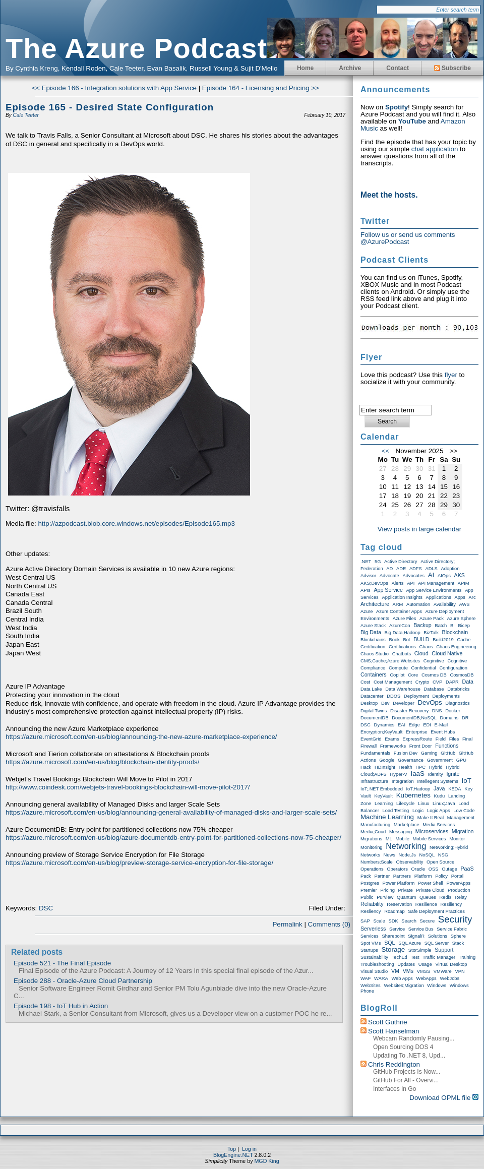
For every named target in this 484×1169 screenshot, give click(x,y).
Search (408, 921)
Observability (409, 862)
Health (405, 767)
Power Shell (430, 883)
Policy (441, 876)
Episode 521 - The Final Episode (62, 963)
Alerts (398, 583)
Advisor (368, 575)
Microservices (431, 831)
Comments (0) (329, 924)
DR (465, 717)
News (389, 854)
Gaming (429, 753)
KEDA (454, 788)
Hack (365, 767)
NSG (443, 854)
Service (397, 929)
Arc (472, 597)
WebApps (426, 978)
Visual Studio (374, 971)
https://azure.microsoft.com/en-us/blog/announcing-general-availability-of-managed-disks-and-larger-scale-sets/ (171, 812)
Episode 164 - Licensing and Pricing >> (260, 88)
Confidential (423, 667)
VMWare (443, 971)
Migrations (371, 838)
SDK (393, 921)
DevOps (429, 702)
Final (467, 739)
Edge (414, 724)
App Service (388, 590)
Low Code (463, 810)
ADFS (415, 568)
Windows (436, 985)
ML (389, 838)
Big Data (370, 632)
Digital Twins (373, 710)
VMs (408, 971)
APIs (365, 590)
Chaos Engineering (456, 646)
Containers (373, 674)
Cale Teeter (25, 115)
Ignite (452, 774)
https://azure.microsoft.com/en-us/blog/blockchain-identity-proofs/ (102, 762)
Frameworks (393, 746)
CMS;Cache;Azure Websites (390, 660)
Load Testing (396, 810)
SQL (389, 943)
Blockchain (455, 632)
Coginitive (434, 660)
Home (305, 68)
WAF (365, 978)
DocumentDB (374, 717)
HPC (420, 767)
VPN (459, 971)
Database (434, 689)
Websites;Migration (404, 985)
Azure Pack (431, 618)
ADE (401, 568)
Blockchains (373, 639)
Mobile (402, 838)
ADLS (431, 568)
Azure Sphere (461, 618)
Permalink (287, 924)
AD (389, 568)
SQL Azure (409, 943)
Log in (249, 1149)
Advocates (413, 575)
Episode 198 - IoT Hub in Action (61, 1006)
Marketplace (406, 824)
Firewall (368, 746)
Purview (385, 897)
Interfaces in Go (394, 1088)
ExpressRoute (417, 739)
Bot (406, 639)
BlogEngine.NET (233, 1155)
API (410, 583)
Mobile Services (429, 838)
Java (439, 788)
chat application (434, 149)
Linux (423, 803)
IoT (466, 780)
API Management (436, 583)
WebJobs (449, 978)
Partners (402, 876)
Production (459, 890)
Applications (438, 597)
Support (444, 950)
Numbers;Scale (376, 862)
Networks (370, 854)
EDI (427, 724)
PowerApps (458, 883)
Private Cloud (430, 890)
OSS (434, 869)
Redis (445, 897)
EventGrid (370, 739)
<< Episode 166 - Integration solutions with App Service (114, 88)
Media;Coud (373, 831)
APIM (463, 583)
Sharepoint (393, 936)
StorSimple (420, 950)
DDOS (393, 696)
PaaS (466, 869)
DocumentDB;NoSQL (414, 717)
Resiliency (451, 904)
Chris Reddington (394, 1064)
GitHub (448, 753)
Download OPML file (443, 1097)
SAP (365, 921)
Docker (452, 710)
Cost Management (393, 682)
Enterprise (417, 731)
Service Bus (421, 929)
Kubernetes (413, 795)
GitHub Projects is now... (406, 1071)
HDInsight (385, 767)
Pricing (387, 890)
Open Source (440, 862)
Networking (406, 846)
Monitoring (371, 847)
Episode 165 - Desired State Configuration (110, 107)
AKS (459, 575)
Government (440, 760)
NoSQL (427, 854)
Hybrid (436, 767)
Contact (397, 68)
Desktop (369, 703)
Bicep (464, 625)
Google (386, 760)
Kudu (439, 795)
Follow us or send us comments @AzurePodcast (407, 238)
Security (455, 919)
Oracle (418, 869)
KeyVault (383, 795)
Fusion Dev (405, 753)
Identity (435, 774)
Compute (398, 667)
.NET (365, 561)
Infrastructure (374, 781)
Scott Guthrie (387, 1022)
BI (452, 625)
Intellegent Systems (437, 781)
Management (460, 817)
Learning (384, 803)
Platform (423, 876)
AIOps (444, 575)
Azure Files (404, 618)
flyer (451, 375)
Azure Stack (373, 625)
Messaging (400, 831)
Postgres (369, 883)
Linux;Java (444, 803)
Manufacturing (375, 824)
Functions (446, 746)
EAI (401, 724)
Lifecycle (405, 803)
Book (394, 639)
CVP (437, 682)
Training (467, 957)
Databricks (458, 689)
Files (454, 739)
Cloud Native (447, 653)
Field (441, 739)
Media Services (438, 824)
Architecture (374, 604)
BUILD (421, 639)
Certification (372, 646)
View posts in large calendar (419, 529)
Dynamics (384, 724)
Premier (368, 890)
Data (468, 682)
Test (415, 957)
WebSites (370, 985)
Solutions (437, 936)
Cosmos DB (434, 675)
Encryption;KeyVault (381, 731)
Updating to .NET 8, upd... (409, 1055)
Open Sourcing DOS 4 (403, 1047)
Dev (385, 703)
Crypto (422, 682)
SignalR (416, 936)
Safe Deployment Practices (436, 911)
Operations (372, 869)
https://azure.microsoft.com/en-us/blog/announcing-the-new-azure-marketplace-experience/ (141, 737)
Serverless (373, 929)
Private (405, 890)
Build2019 (443, 639)
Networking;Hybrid (449, 847)
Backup (422, 625)
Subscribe (452, 68)
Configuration (454, 667)
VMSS (423, 971)
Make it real (430, 817)
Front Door (420, 746)
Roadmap (394, 911)
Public (366, 897)
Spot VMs (370, 943)
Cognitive (457, 660)
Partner (382, 876)
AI (431, 575)
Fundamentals (375, 753)
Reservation (399, 904)
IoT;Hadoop (418, 788)
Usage (425, 964)
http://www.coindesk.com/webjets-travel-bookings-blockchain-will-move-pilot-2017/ (128, 787)
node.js (407, 854)
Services (369, 936)
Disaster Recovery (409, 710)
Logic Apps (438, 810)
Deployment (416, 696)
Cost (365, 682)
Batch (441, 625)
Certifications (402, 646)
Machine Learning (387, 817)
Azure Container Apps (399, 611)
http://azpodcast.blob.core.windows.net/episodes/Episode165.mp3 (136, 523)
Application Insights (402, 597)
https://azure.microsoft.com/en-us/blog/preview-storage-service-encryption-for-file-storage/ (139, 863)
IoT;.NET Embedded (381, 788)
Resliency (370, 911)
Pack (365, 876)
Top (231, 1149)
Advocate (389, 575)
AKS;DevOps (374, 583)
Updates (406, 964)
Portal (457, 876)
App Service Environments (434, 590)
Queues (427, 897)
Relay (461, 897)
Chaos (426, 646)
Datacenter (372, 696)
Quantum (406, 897)
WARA (381, 978)
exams (392, 739)
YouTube (412, 121)
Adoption (450, 568)
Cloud (421, 653)
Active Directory (400, 561)
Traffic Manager (438, 957)
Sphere (458, 936)
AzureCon (399, 625)
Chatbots (401, 653)
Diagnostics (457, 703)
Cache (463, 639)
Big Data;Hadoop (402, 632)
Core (413, 675)
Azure (366, 611)
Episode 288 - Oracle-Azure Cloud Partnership (83, 981)
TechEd (399, 957)
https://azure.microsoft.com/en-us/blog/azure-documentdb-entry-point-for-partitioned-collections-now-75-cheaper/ (173, 837)
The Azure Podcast (136, 48)
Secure (427, 921)
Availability (445, 604)
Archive (350, 68)
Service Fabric (452, 929)
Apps (460, 597)
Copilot (397, 675)
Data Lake (371, 689)
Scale (379, 921)
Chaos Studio (374, 653)
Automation (418, 604)
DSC (46, 908)
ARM (398, 604)
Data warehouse (402, 689)
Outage (449, 869)
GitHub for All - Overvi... (406, 1080)
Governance (411, 760)
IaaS (417, 773)
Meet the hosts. (389, 195)
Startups (369, 950)
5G (378, 561)
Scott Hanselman (393, 1031)
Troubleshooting (377, 964)
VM (395, 971)
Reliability (372, 904)
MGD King (266, 1161)
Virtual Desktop (451, 964)
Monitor (457, 838)
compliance (372, 667)
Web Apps (401, 978)
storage (393, 949)
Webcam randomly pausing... (413, 1038)
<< (386, 451)
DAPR (452, 682)
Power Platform (399, 883)
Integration (403, 781)
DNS (437, 710)
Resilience (426, 904)
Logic (418, 810)
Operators (397, 869)
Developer (403, 703)
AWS (464, 604)
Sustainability (374, 957)
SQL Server (437, 943)
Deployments (445, 696)
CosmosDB (461, 675)
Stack (458, 943)
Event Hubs (443, 731)
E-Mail (441, 724)
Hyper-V (398, 774)
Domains (449, 717)
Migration (463, 831)
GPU (461, 760)
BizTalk (431, 632)
